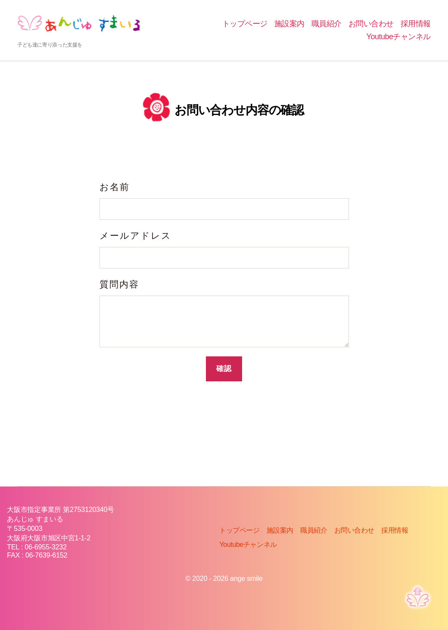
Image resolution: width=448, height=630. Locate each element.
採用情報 (416, 23)
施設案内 (289, 23)
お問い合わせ (371, 23)
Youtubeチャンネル (399, 36)
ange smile (246, 578)
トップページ (245, 23)
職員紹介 (326, 23)
